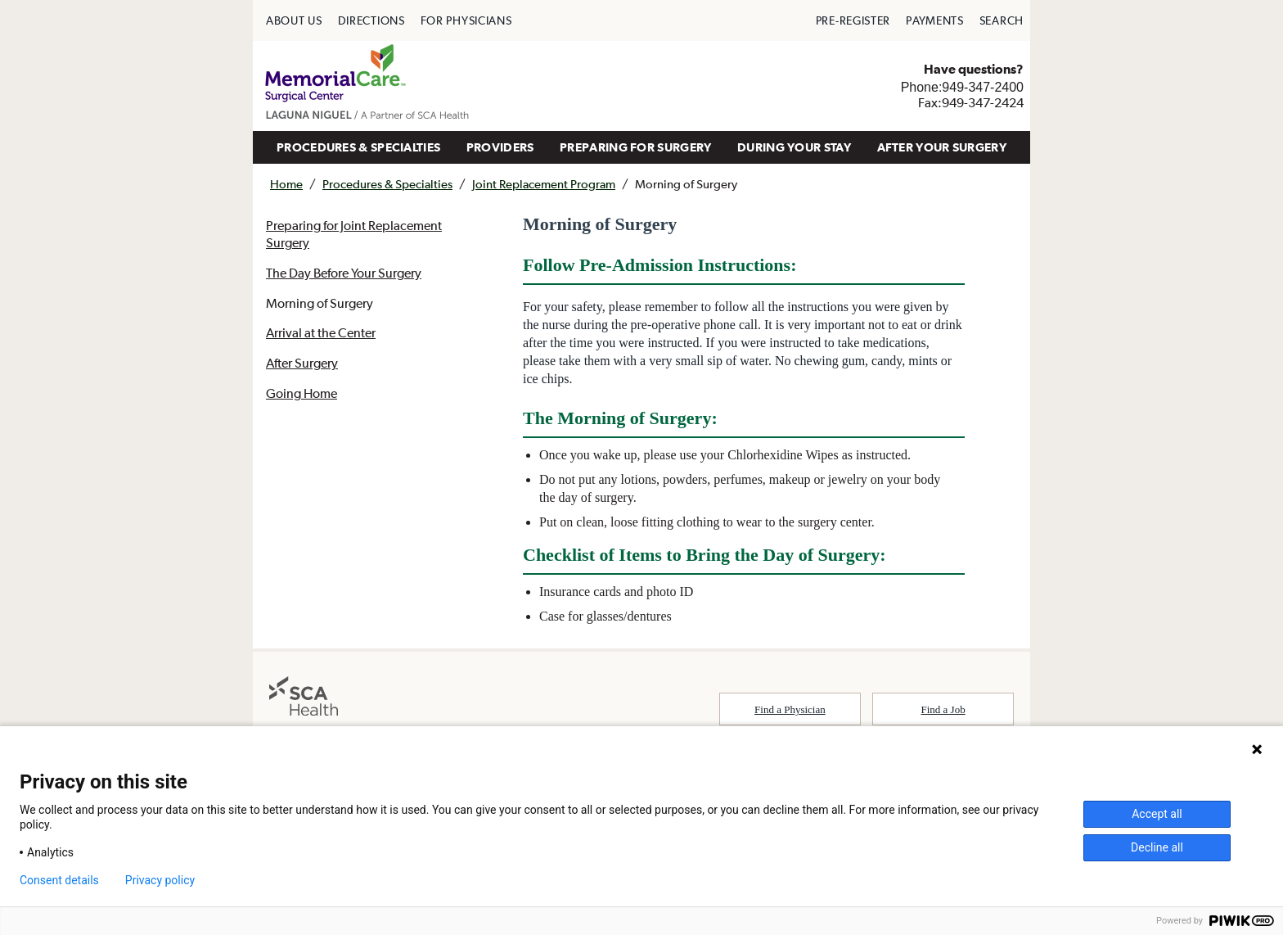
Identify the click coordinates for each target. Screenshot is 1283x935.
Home (286, 184)
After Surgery (302, 362)
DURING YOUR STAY (794, 147)
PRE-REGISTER (853, 20)
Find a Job (943, 709)
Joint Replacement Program (543, 184)
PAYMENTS (935, 20)
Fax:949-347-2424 (971, 102)
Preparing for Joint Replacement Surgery (354, 234)
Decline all (1157, 847)
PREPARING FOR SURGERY (635, 147)
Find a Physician (790, 709)
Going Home (301, 393)
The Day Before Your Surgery (343, 272)
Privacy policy (160, 880)
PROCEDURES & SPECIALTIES (358, 147)
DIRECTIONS (371, 20)
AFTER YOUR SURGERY (941, 147)
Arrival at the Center (321, 332)
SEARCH (1001, 20)
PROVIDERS (500, 147)
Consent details (59, 880)
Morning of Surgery (319, 303)
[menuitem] (294, 20)
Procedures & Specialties (387, 184)
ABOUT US (294, 20)
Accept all (1157, 813)
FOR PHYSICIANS (466, 20)
